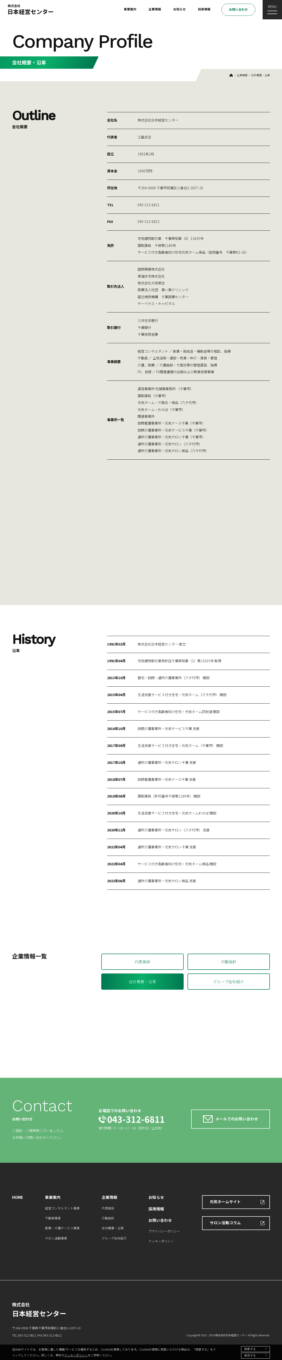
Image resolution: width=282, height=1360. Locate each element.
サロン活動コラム (225, 1222)
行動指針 (228, 962)
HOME (231, 75)
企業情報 (155, 9)
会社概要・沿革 (260, 75)
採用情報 (204, 9)
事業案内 (130, 9)
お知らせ (179, 9)
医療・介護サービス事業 (62, 1228)
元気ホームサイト (225, 1201)
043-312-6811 (136, 1119)
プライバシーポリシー (164, 1231)
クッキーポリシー (76, 1355)
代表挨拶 (142, 962)
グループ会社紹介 (228, 981)
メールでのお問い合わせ (236, 1119)
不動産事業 (53, 1218)
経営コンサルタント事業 (62, 1208)
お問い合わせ (238, 9)
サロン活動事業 (56, 1238)
